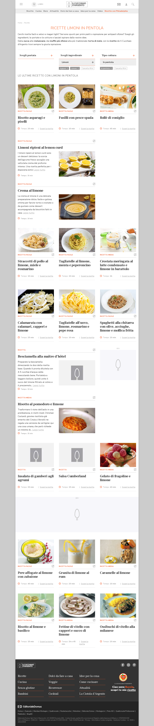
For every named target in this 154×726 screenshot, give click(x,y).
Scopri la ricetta (46, 128)
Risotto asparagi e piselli (31, 120)
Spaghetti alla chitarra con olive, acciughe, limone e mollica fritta (117, 327)
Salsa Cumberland (72, 476)
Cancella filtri (87, 68)
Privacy (87, 720)
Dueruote (28, 711)
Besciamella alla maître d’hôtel (42, 356)
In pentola (106, 68)
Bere (45, 11)
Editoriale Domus (88, 711)
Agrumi (64, 68)
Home (20, 23)
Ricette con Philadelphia (116, 11)
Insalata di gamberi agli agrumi (36, 478)
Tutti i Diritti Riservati (76, 720)
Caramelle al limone (115, 573)
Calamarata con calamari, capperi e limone (32, 327)
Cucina (38, 11)
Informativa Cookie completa (102, 720)
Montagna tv (100, 711)
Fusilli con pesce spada (76, 118)
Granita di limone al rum (74, 575)
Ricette (30, 11)
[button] (53, 110)
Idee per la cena (88, 11)
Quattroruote (54, 711)
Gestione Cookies (119, 720)
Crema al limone (30, 190)
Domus (20, 711)
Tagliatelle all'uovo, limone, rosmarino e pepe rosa (74, 327)
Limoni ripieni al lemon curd (40, 147)
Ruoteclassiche (65, 711)
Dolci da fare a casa (70, 11)
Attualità (54, 11)
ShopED (29, 714)
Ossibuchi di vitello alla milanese (117, 629)
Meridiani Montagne (40, 711)
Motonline (76, 711)
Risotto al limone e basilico (32, 629)
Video (100, 11)
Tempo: (27, 128)
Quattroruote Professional (125, 711)
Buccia (129, 687)
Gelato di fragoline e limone (115, 478)
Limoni (75, 68)
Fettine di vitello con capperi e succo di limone (74, 631)
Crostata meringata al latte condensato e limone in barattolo (116, 265)
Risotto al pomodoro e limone (41, 404)
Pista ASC (110, 711)
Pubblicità (21, 714)
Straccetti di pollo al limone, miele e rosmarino (33, 265)
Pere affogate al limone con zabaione (35, 575)
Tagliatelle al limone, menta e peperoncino (75, 263)
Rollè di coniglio (112, 118)
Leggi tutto (39, 169)
